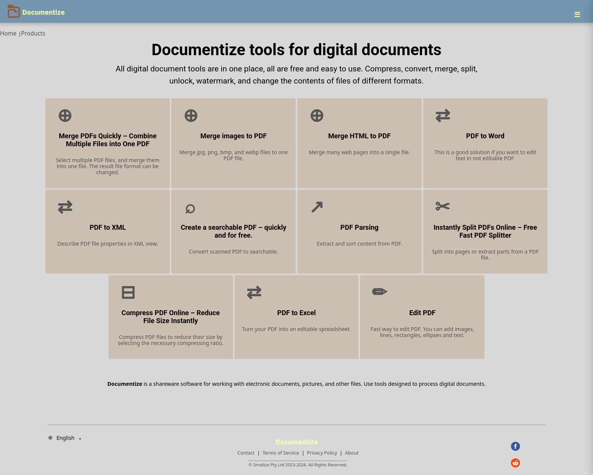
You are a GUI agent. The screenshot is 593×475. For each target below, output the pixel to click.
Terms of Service (280, 453)
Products (33, 33)
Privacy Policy (322, 453)
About (352, 453)
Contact (246, 453)
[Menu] (577, 14)
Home (8, 33)
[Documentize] (298, 440)
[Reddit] (528, 462)
